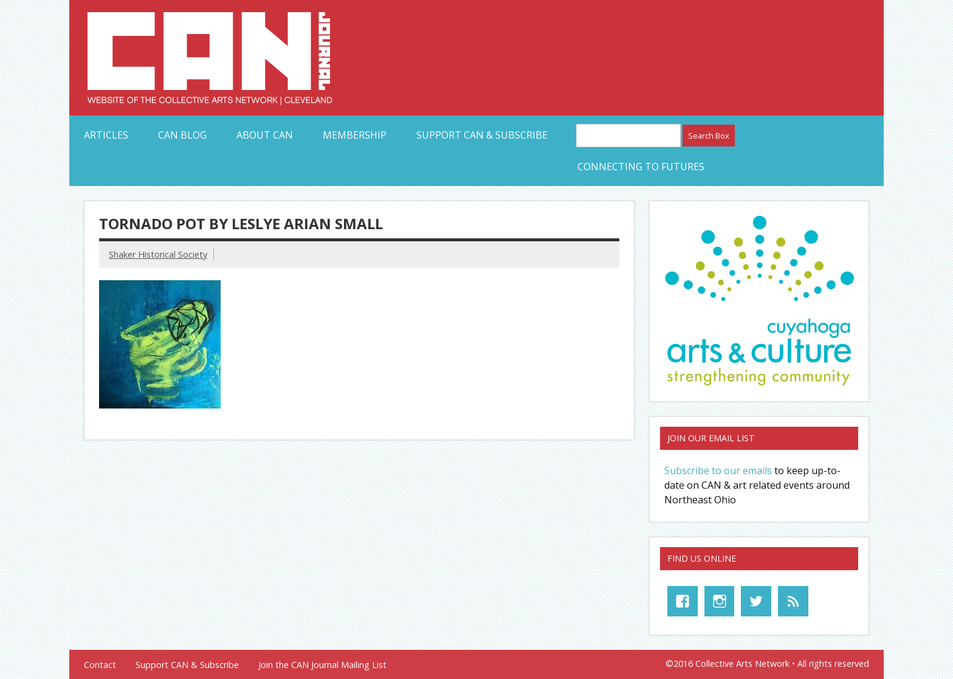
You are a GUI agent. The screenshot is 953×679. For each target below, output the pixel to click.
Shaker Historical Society (158, 254)
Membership (355, 135)
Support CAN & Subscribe (482, 135)
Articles (106, 135)
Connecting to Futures (640, 166)
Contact (100, 665)
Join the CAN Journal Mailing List (322, 665)
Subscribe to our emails (718, 470)
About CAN (264, 135)
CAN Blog (182, 135)
